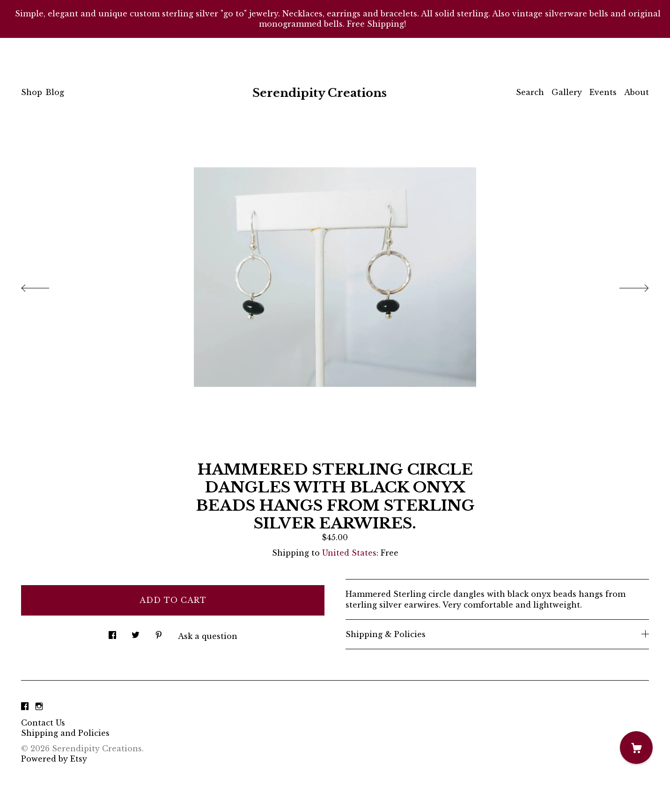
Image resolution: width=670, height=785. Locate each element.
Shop (31, 92)
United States (349, 553)
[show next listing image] (625, 285)
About (636, 92)
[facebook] (25, 707)
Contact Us (43, 722)
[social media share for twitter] (136, 633)
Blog (54, 92)
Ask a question (207, 636)
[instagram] (39, 707)
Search (530, 92)
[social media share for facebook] (112, 633)
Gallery (567, 92)
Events (603, 92)
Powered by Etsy (54, 758)
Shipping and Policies (65, 733)
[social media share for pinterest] (158, 633)
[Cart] (636, 747)
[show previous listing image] (44, 285)
